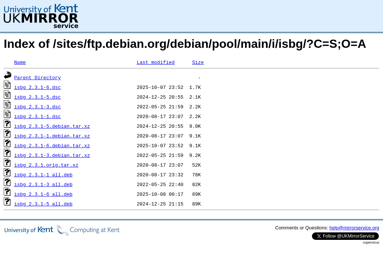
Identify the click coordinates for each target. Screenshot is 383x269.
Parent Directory (37, 77)
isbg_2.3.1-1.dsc (37, 116)
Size (198, 62)
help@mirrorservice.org (354, 228)
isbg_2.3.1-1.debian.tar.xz (52, 135)
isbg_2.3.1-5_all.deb (43, 203)
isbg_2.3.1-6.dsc (37, 87)
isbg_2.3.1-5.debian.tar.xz (52, 126)
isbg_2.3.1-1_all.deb (43, 174)
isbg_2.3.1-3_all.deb (43, 184)
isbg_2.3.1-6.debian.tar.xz (52, 145)
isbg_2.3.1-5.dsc (37, 96)
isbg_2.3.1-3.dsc (37, 106)
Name (20, 62)
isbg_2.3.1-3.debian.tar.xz (52, 155)
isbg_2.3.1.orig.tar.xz (46, 164)
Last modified (155, 62)
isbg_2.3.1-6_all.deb (43, 194)
